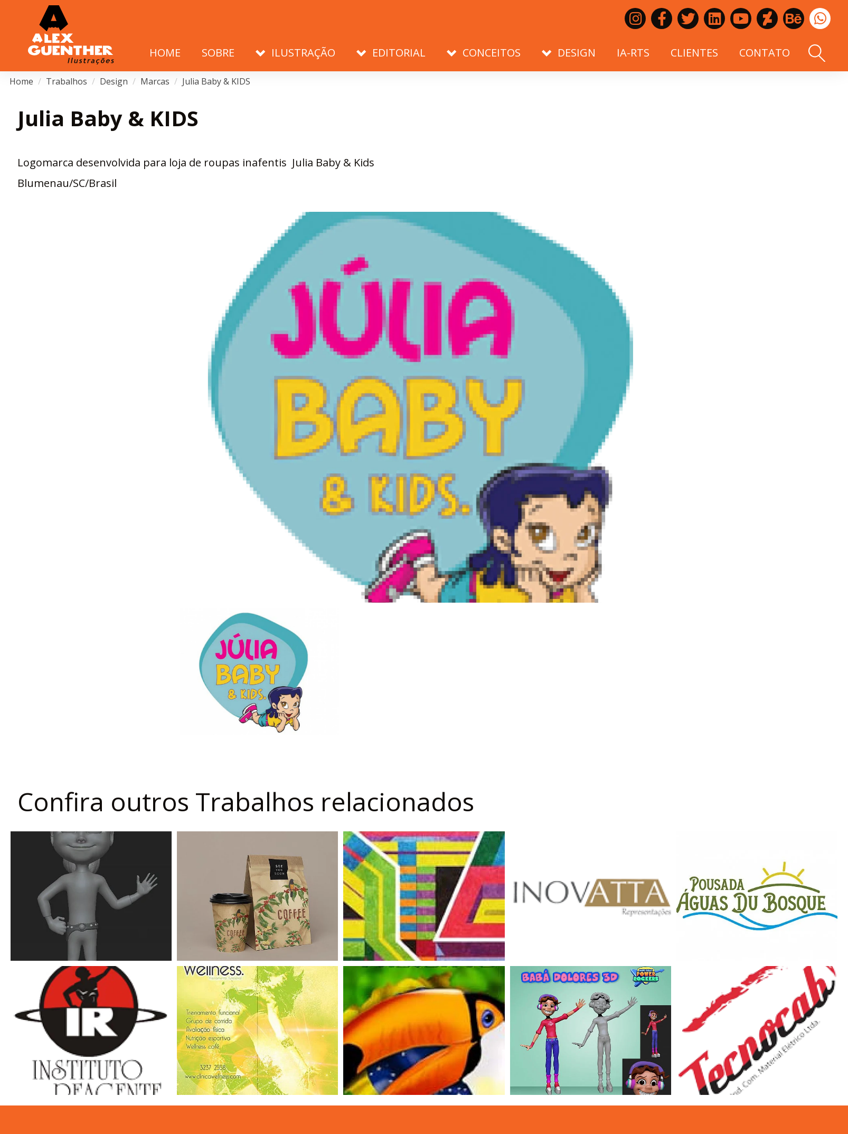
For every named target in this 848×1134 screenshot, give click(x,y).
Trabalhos (66, 81)
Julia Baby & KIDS (216, 81)
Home (165, 52)
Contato (764, 52)
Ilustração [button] (295, 52)
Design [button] (569, 52)
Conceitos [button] (484, 52)
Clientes (694, 52)
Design (114, 81)
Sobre (218, 52)
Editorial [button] (391, 52)
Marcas (154, 81)
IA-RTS (633, 52)
